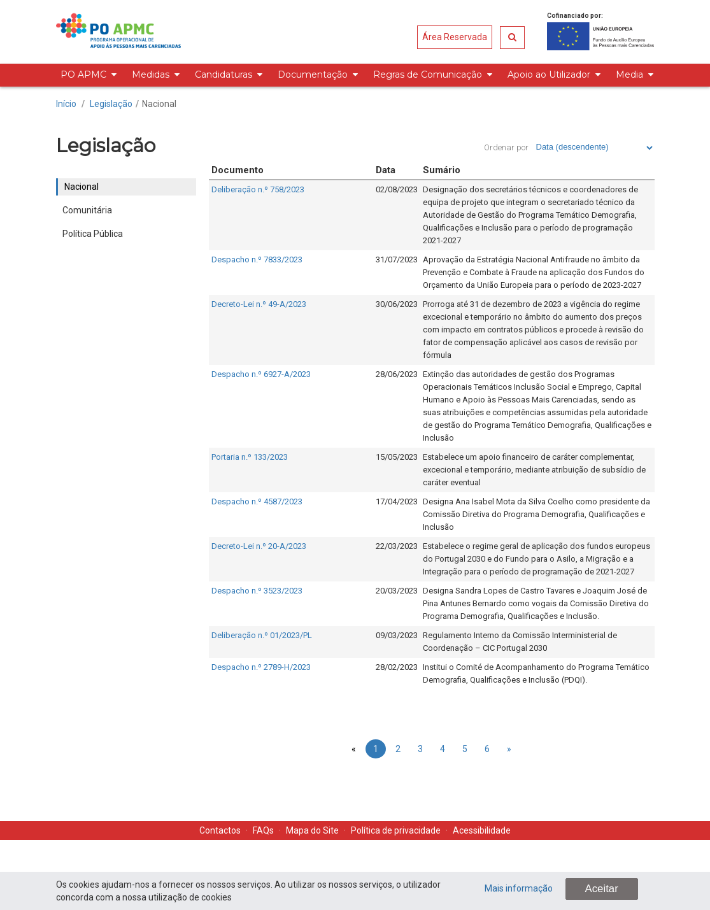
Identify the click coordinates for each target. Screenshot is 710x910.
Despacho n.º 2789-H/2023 (261, 667)
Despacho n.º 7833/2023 (256, 259)
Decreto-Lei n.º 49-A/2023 (258, 304)
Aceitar (601, 889)
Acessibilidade (482, 830)
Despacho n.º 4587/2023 (256, 501)
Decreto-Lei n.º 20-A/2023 (258, 546)
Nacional (159, 104)
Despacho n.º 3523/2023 (256, 590)
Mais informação (519, 888)
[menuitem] (86, 75)
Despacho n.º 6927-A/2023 (261, 374)
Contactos (220, 830)
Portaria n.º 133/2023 (249, 457)
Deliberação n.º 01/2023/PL (261, 635)
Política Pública (92, 234)
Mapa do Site (312, 830)
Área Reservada (454, 37)
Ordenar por (506, 147)
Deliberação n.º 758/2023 (257, 189)
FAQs (263, 830)
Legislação (111, 104)
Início (66, 104)
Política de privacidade (396, 830)
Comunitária (87, 210)
